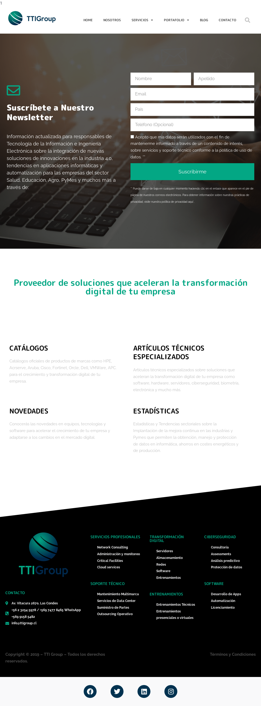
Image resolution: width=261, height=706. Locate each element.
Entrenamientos (166, 594)
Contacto (227, 20)
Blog (204, 20)
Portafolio (176, 20)
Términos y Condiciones (233, 654)
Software (214, 583)
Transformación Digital (167, 538)
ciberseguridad (220, 536)
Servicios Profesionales (115, 536)
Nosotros (112, 20)
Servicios (142, 20)
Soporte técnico (107, 583)
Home (88, 20)
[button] (247, 20)
